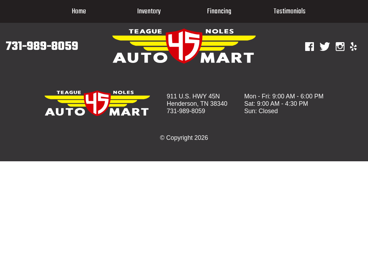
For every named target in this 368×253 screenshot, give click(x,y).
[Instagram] (340, 46)
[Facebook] (309, 46)
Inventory (149, 11)
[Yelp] (353, 46)
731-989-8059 (42, 46)
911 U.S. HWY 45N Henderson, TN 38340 (197, 100)
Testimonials (289, 11)
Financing (219, 11)
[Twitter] (325, 46)
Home (79, 11)
